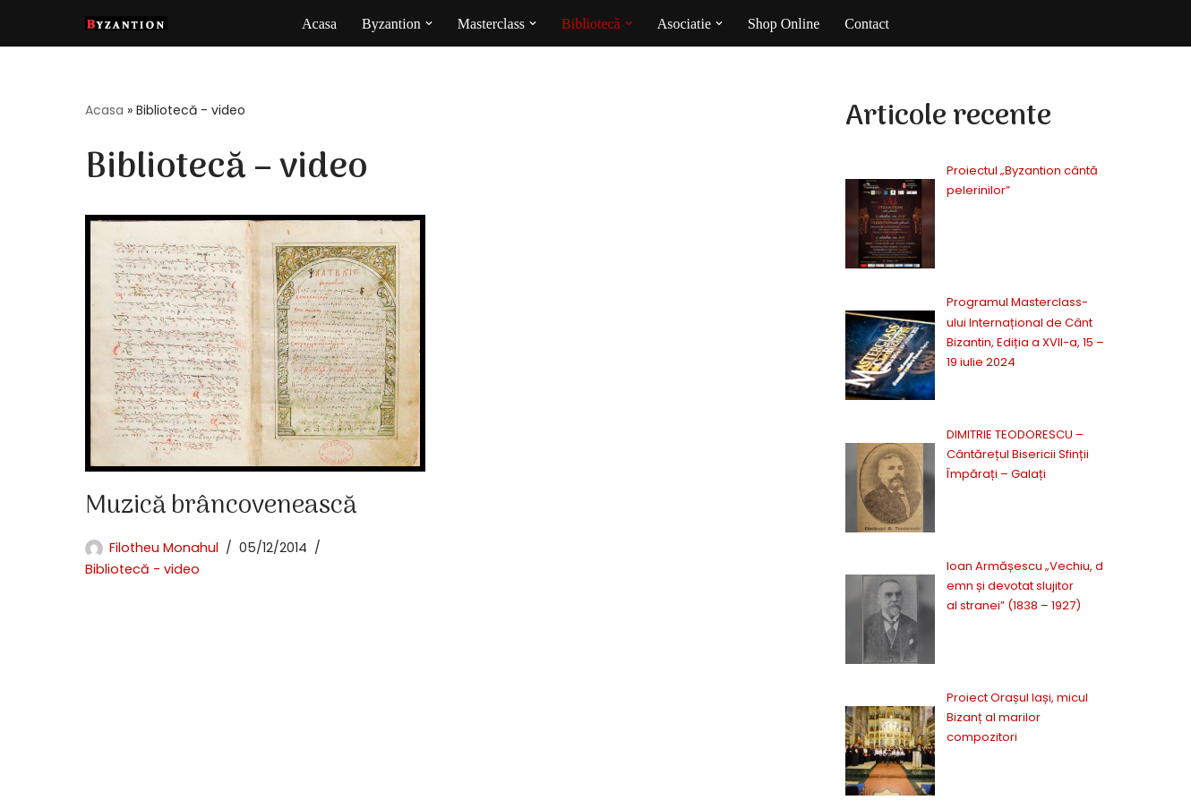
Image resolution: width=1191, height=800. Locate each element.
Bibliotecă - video (142, 569)
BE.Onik (176, 774)
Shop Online (783, 23)
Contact (867, 23)
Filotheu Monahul (163, 548)
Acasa (319, 23)
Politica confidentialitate (852, 778)
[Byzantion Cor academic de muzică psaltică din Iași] (126, 23)
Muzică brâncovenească (220, 506)
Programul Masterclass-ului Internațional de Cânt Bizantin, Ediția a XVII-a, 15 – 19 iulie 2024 (980, 245)
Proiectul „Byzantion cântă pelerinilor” (967, 170)
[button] (428, 23)
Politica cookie (990, 778)
